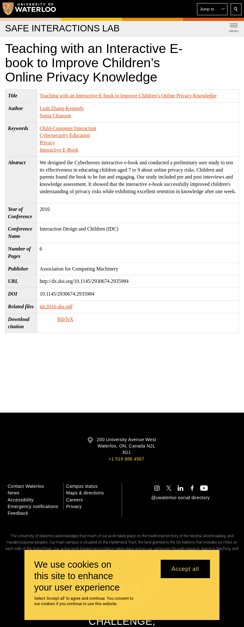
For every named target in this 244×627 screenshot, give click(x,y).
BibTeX (65, 319)
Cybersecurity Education (65, 135)
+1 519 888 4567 (126, 458)
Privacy (47, 142)
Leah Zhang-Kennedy (62, 108)
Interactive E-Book (59, 150)
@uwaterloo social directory (180, 497)
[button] (212, 9)
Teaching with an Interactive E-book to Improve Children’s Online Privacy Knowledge (128, 95)
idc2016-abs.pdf (56, 306)
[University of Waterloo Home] (30, 9)
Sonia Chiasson (55, 115)
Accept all (185, 569)
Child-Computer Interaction (68, 128)
